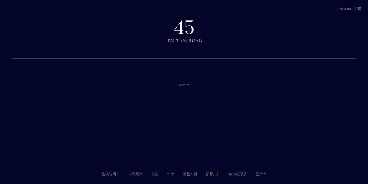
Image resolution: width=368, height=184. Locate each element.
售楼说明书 (111, 174)
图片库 (261, 174)
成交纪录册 (238, 174)
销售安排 (190, 174)
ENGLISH (345, 9)
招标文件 (213, 174)
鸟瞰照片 (135, 174)
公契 (154, 174)
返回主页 (184, 98)
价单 (170, 174)
